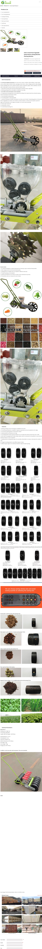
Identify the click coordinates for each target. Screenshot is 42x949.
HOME (1, 5)
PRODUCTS (6, 5)
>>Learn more (39, 895)
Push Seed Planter (14, 5)
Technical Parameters (26, 76)
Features (16, 76)
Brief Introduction (5, 76)
